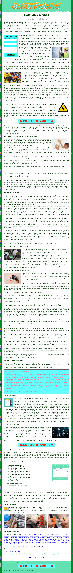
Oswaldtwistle (47, 542)
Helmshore (6, 537)
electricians (17, 534)
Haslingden (14, 537)
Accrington (24, 540)
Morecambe (28, 539)
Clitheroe (25, 534)
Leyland (11, 539)
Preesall (42, 534)
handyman (45, 28)
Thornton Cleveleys (52, 539)
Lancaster (55, 542)
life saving (38, 56)
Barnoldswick (39, 540)
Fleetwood (14, 542)
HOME (49, 11)
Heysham (20, 537)
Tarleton (66, 539)
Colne (47, 534)
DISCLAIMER (66, 11)
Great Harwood (34, 537)
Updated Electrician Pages (22, 562)
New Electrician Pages (11, 562)
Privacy (68, 562)
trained (36, 95)
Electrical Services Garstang (16, 462)
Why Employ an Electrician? (27, 35)
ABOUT (56, 11)
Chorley (6, 539)
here (42, 546)
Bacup (61, 539)
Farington (38, 542)
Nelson (31, 534)
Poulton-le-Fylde (29, 542)
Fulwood (12, 543)
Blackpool (43, 539)
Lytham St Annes (23, 536)
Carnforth (6, 536)
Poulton (31, 540)
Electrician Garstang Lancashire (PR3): (15, 22)
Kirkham (20, 542)
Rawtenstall (59, 534)
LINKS (52, 11)
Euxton (67, 542)
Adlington (66, 540)
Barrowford (7, 542)
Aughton (42, 537)
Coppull (59, 540)
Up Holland (44, 536)
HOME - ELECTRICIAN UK (36, 557)
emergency (66, 404)
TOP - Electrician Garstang (12, 551)
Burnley (36, 534)
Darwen (50, 536)
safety (15, 30)
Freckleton (14, 536)
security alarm (8, 413)
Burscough (59, 537)
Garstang (39, 125)
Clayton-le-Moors (20, 539)
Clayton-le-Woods (50, 540)
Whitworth (66, 537)
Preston (27, 543)
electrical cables (54, 407)
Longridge (6, 543)
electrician (46, 55)
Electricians (7, 85)
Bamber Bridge (50, 537)
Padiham (61, 542)
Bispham (6, 540)
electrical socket (34, 401)
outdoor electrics (63, 398)
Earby (31, 536)
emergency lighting (17, 415)
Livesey (52, 534)
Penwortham (36, 539)
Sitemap (4, 562)
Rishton (26, 537)
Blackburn (18, 543)
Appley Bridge (14, 540)
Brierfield (66, 536)
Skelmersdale (57, 536)
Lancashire (10, 534)
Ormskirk (36, 536)
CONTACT (61, 11)
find (8, 452)
